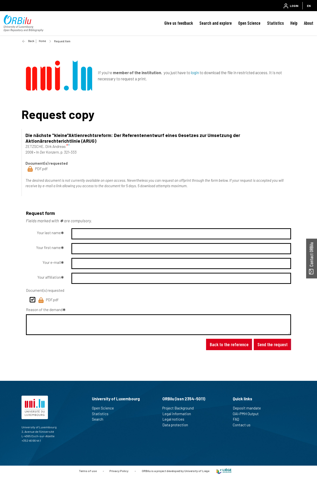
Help (293, 23)
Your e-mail (51, 262)
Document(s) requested (45, 290)
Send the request (272, 344)
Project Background (180, 408)
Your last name (49, 232)
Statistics (275, 23)
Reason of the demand (44, 309)
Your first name (48, 247)
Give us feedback (178, 23)
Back (31, 41)
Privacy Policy (118, 471)
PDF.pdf (48, 300)
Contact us (244, 425)
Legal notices (175, 419)
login (195, 72)
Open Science (249, 23)
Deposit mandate (249, 408)
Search (99, 419)
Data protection (177, 425)
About (308, 23)
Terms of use (88, 471)
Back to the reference (229, 344)
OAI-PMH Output (248, 413)
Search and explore (215, 23)
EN (309, 5)
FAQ (238, 419)
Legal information (178, 413)
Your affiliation (49, 277)
